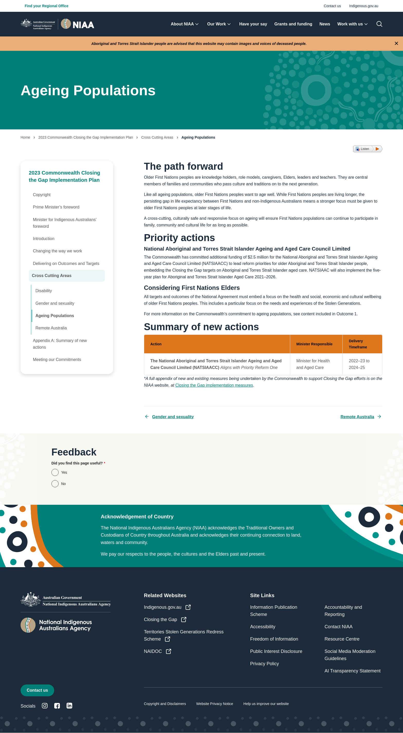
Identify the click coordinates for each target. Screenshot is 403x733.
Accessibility (262, 626)
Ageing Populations (54, 315)
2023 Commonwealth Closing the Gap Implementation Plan (85, 137)
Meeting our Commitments (57, 359)
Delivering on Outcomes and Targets (66, 263)
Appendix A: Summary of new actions (60, 343)
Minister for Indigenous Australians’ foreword (65, 223)
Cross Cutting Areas (157, 137)
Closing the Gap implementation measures (214, 385)
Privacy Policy (264, 663)
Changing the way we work (57, 251)
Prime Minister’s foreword (56, 207)
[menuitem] (185, 24)
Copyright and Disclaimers (165, 704)
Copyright (41, 195)
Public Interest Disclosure (276, 651)
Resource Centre (342, 639)
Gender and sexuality (54, 303)
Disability (43, 291)
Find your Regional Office (46, 6)
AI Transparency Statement (353, 670)
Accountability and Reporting (343, 611)
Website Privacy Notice (214, 704)
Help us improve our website (266, 704)
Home (25, 137)
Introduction (43, 238)
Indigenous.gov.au (363, 6)
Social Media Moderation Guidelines (350, 655)
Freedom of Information (274, 639)
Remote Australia (51, 328)
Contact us (332, 6)
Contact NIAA (339, 626)
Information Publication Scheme (273, 611)
